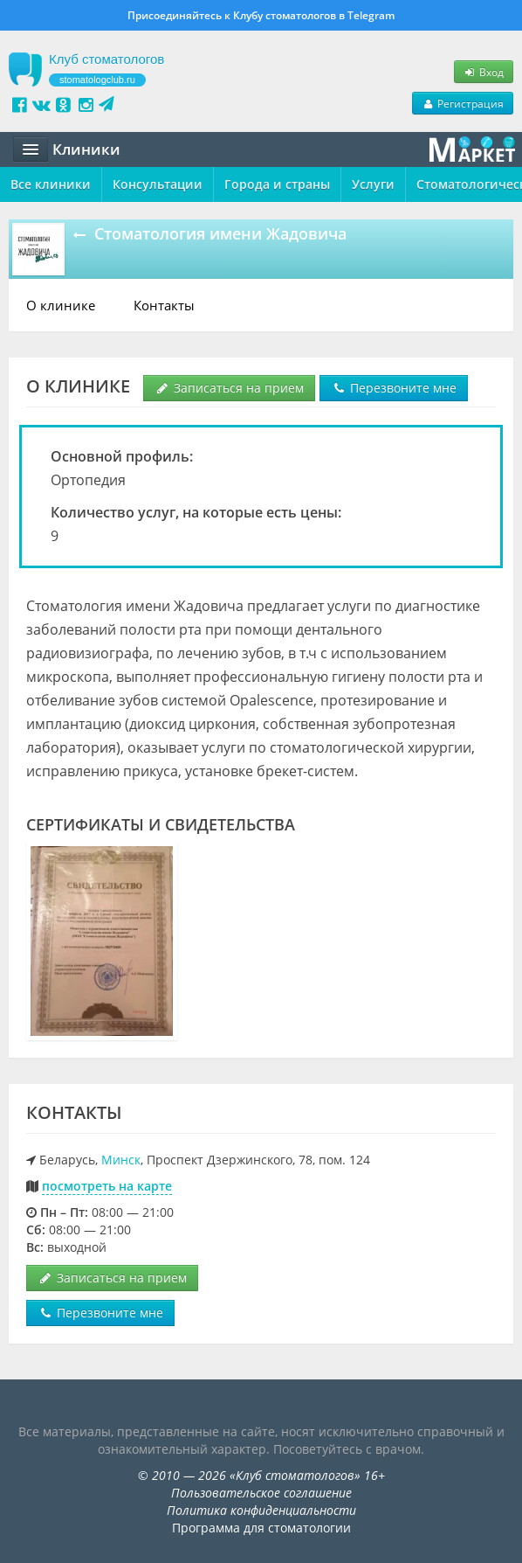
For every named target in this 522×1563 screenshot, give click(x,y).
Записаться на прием (229, 387)
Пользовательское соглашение (261, 1492)
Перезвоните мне (394, 387)
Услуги (373, 184)
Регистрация (463, 103)
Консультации (158, 184)
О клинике (60, 305)
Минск (121, 1159)
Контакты (164, 305)
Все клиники (50, 184)
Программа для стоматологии (261, 1527)
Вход (484, 72)
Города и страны (277, 184)
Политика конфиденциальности (261, 1510)
